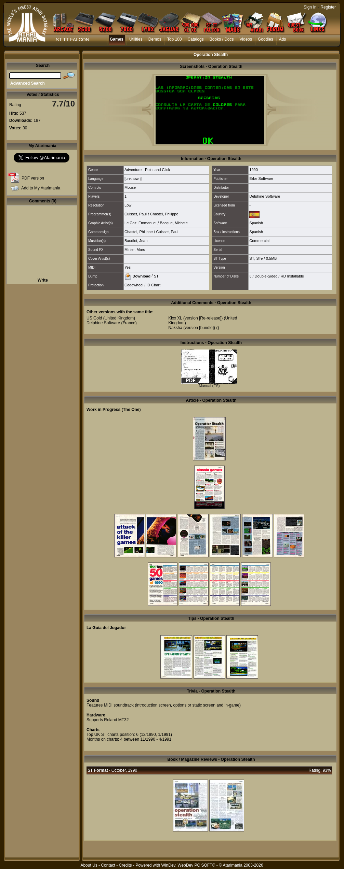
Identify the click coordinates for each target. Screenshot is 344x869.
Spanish (256, 223)
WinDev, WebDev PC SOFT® (188, 865)
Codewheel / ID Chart (142, 285)
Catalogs (195, 39)
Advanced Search (27, 83)
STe (259, 258)
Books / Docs (222, 39)
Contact (108, 865)
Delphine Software (264, 196)
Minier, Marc (134, 249)
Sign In (310, 7)
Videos (246, 39)
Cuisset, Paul (135, 214)
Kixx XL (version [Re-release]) (195, 318)
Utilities (136, 39)
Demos (154, 39)
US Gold (94, 318)
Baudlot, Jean (135, 241)
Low (127, 205)
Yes (127, 267)
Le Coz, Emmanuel (140, 223)
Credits (125, 865)
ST (251, 258)
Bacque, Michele (174, 223)
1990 (253, 170)
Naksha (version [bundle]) (191, 327)
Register (328, 7)
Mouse (130, 187)
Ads (282, 39)
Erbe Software (261, 178)
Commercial (259, 241)
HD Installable (292, 276)
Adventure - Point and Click (147, 170)
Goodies (265, 39)
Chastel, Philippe (164, 214)
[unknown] (133, 178)
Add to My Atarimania (40, 188)
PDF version (33, 178)
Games (116, 39)
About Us (88, 865)
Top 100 (174, 39)
